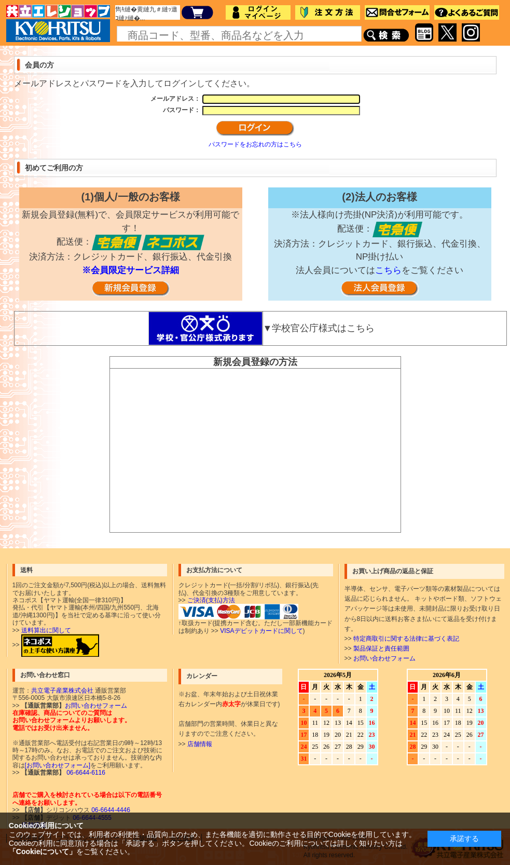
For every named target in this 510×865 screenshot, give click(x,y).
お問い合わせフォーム (384, 658)
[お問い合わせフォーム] (58, 765)
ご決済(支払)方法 (211, 600)
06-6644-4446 (110, 810)
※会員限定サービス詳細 (130, 270)
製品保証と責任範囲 (381, 648)
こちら (388, 270)
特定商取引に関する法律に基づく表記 (406, 638)
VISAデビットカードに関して (261, 630)
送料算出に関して (46, 630)
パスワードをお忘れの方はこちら (255, 144)
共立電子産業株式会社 (62, 690)
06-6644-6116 (85, 772)
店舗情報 (199, 744)
